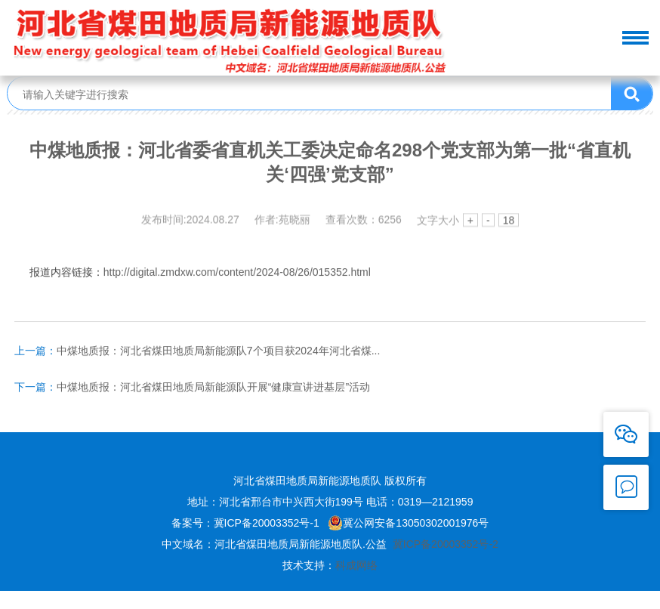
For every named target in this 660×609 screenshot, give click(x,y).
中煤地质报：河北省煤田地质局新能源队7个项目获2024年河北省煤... (197, 352)
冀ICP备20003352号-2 (445, 545)
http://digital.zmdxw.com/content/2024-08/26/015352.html (237, 273)
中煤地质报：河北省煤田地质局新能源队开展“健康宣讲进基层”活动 (192, 388)
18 (509, 221)
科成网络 (356, 567)
